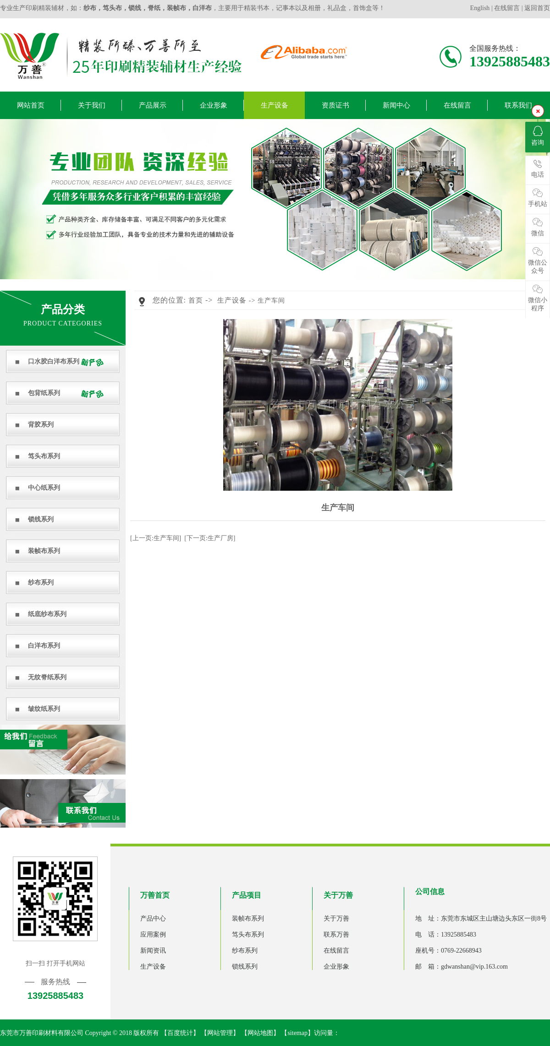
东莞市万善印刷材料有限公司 (41, 1033)
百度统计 (180, 1033)
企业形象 (213, 105)
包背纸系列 (44, 393)
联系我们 (518, 105)
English (480, 8)
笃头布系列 (44, 456)
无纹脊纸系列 (47, 677)
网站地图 (260, 1033)
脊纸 (154, 8)
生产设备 (274, 105)
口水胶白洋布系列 (53, 361)
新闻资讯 (153, 950)
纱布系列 (41, 582)
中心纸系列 (44, 487)
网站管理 (220, 1033)
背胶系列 (41, 424)
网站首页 (30, 105)
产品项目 (246, 895)
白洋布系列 (44, 645)
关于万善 (338, 895)
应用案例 (153, 934)
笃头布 (112, 8)
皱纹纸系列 (44, 708)
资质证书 (335, 105)
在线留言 (507, 8)
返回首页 (537, 8)
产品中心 (153, 918)
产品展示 (152, 105)
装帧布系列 (44, 550)
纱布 (89, 8)
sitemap (297, 1033)
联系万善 (336, 934)
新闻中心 (396, 105)
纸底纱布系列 (47, 614)
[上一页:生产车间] (155, 538)
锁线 (134, 8)
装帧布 (176, 8)
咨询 (537, 136)
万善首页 (155, 895)
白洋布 (202, 8)
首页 (195, 300)
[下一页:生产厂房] (209, 538)
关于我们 (91, 105)
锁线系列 (41, 519)
